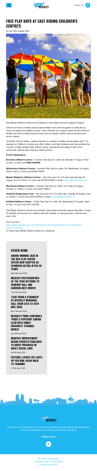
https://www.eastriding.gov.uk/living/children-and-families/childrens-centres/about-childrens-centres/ (44, 226)
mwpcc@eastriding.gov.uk (75, 180)
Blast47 (54, 464)
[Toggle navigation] (9, 5)
